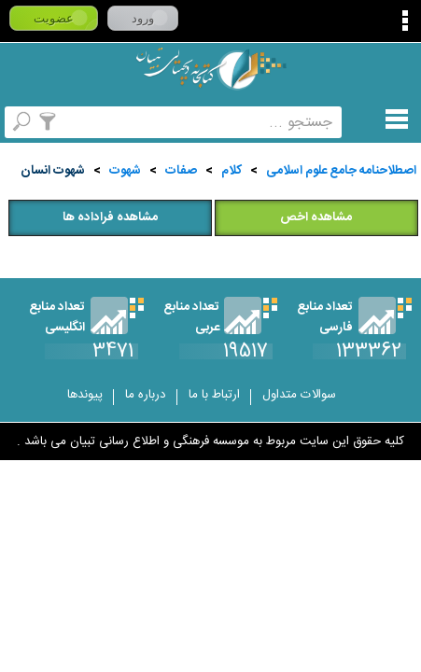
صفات (181, 171)
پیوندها (85, 395)
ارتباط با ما (214, 395)
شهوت (125, 171)
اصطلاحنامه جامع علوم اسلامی (341, 171)
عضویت (54, 18)
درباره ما (145, 395)
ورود (143, 18)
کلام (231, 171)
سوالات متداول (299, 395)
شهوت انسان (53, 171)
